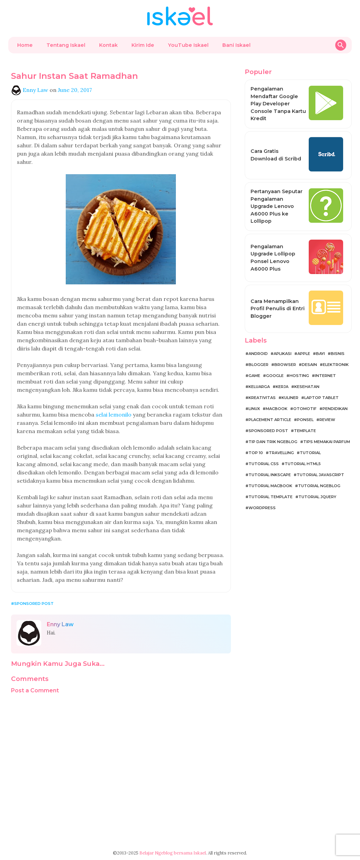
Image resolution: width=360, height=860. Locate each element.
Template (305, 430)
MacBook (276, 408)
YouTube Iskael (188, 45)
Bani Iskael (236, 45)
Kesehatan (306, 386)
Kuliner (290, 397)
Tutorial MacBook (270, 485)
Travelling (281, 452)
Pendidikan (335, 408)
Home (25, 45)
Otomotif (305, 408)
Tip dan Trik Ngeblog (272, 441)
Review (327, 419)
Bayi (320, 353)
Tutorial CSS (263, 463)
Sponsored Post (34, 603)
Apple (303, 353)
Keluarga (259, 386)
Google (275, 375)
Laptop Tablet (321, 397)
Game (254, 375)
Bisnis (338, 353)
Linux (254, 408)
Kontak (108, 45)
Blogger (258, 364)
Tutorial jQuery (317, 496)
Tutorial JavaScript (320, 474)
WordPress (262, 507)
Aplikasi (283, 353)
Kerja (282, 386)
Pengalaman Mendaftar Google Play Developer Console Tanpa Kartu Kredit (278, 104)
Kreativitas (262, 397)
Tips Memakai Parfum (326, 441)
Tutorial (310, 452)
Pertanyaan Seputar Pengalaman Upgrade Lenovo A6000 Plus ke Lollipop (277, 206)
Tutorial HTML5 (303, 463)
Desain (309, 364)
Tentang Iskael (65, 45)
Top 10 (255, 452)
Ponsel (305, 419)
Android (258, 353)
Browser (285, 364)
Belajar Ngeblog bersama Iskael (172, 853)
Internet (325, 375)
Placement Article (269, 419)
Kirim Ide (142, 45)
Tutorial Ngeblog (319, 485)
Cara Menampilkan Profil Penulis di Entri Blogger (278, 308)
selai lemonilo (113, 414)
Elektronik (336, 364)
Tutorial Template (270, 496)
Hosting (299, 375)
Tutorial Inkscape (269, 474)
